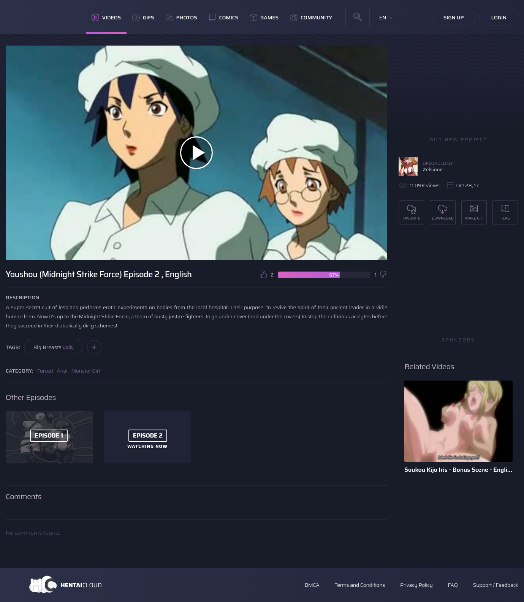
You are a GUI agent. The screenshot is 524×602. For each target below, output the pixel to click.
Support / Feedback (495, 585)
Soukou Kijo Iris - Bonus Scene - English (458, 469)
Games (264, 17)
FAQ (453, 585)
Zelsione (433, 169)
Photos (181, 17)
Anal (62, 371)
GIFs (143, 17)
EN (382, 17)
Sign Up (453, 17)
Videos (106, 17)
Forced (45, 371)
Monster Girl (85, 371)
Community (311, 17)
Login (499, 17)
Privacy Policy (416, 585)
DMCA (312, 585)
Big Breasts (53, 347)
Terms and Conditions (359, 585)
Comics (223, 17)
